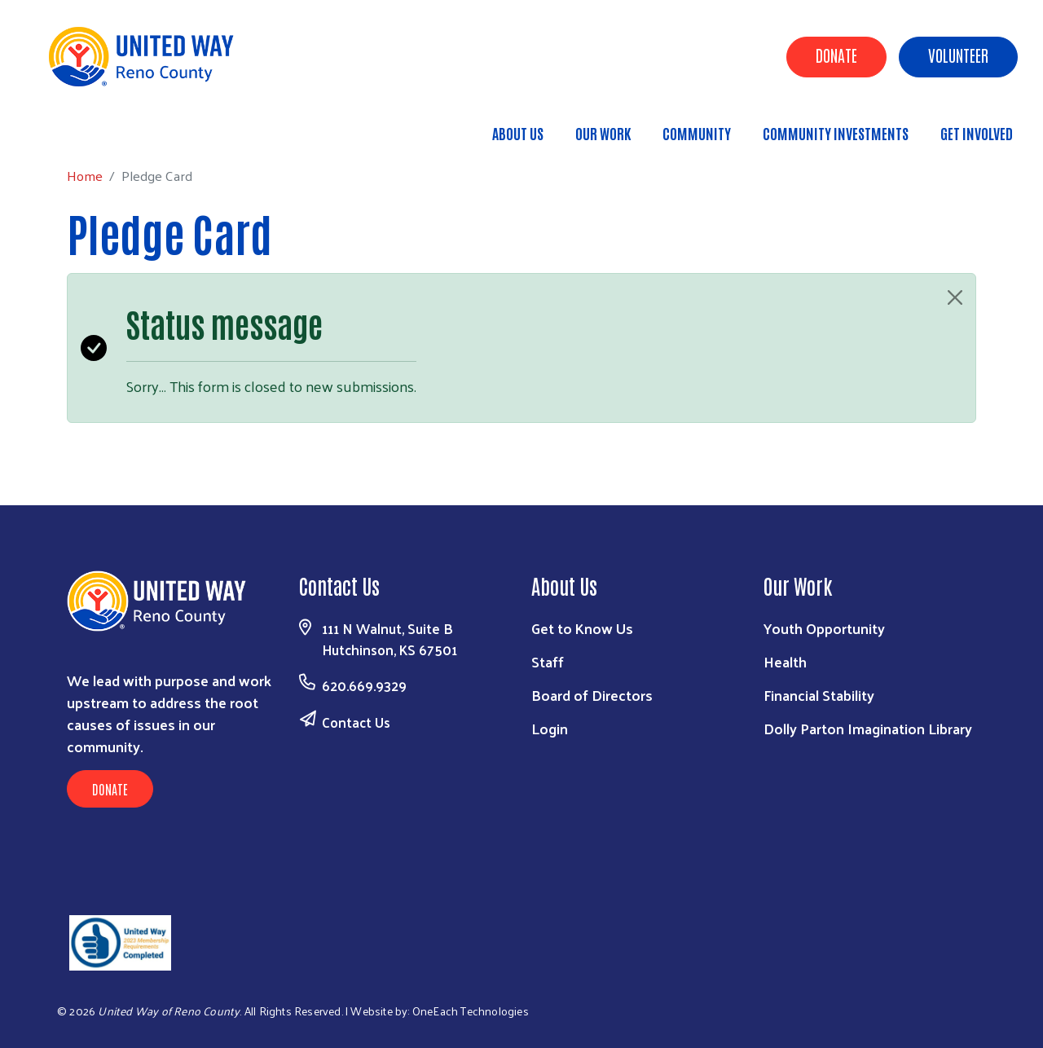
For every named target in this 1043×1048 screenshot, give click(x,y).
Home (95, 126)
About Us (518, 133)
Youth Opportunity (824, 628)
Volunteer (958, 54)
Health (785, 661)
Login (549, 728)
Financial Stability (819, 694)
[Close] (955, 297)
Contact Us (356, 722)
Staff (547, 661)
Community (696, 133)
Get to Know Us (582, 628)
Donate (836, 54)
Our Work (603, 133)
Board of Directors (592, 694)
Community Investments (836, 133)
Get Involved (976, 133)
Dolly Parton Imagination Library (868, 728)
